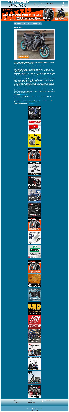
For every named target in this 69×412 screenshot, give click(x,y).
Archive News (31, 402)
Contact (30, 401)
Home (15, 401)
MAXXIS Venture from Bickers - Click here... (34, 18)
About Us (16, 402)
